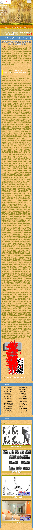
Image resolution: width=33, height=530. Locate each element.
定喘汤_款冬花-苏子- (23, 406)
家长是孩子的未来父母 (8, 406)
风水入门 (25, 38)
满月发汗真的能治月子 (23, 395)
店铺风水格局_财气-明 (8, 398)
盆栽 (8, 377)
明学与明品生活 (23, 72)
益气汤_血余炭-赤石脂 (23, 412)
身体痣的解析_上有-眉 (8, 393)
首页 (12, 38)
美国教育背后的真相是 (8, 403)
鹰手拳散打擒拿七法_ (16, 436)
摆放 (13, 377)
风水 (16, 377)
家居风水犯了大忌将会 (8, 387)
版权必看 (29, 34)
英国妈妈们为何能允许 (8, 410)
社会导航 (26, 32)
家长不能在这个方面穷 (8, 412)
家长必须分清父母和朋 (8, 404)
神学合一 (17, 34)
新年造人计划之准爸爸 (23, 396)
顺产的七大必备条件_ (23, 398)
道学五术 (18, 38)
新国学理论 (6, 27)
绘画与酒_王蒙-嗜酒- (23, 403)
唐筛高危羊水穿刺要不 (23, 387)
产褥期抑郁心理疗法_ (23, 391)
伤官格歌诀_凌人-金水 (8, 391)
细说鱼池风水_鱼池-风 (8, 396)
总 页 (6, 32)
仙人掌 (20, 377)
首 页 (10, 32)
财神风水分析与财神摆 (16, 511)
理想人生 (13, 27)
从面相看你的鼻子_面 (8, 395)
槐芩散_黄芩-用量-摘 (23, 404)
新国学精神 (15, 72)
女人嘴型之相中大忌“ (16, 486)
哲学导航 (15, 32)
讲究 (23, 377)
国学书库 (26, 27)
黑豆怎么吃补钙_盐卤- (8, 408)
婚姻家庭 (11, 34)
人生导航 (21, 32)
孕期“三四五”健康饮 (22, 389)
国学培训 (19, 27)
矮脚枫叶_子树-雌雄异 (23, 401)
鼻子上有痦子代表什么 (8, 389)
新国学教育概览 (7, 72)
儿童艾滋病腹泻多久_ (8, 401)
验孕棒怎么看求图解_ (23, 393)
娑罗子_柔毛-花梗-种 (23, 410)
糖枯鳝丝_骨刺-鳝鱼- (23, 408)
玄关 (11, 377)
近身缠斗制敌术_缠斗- (16, 461)
